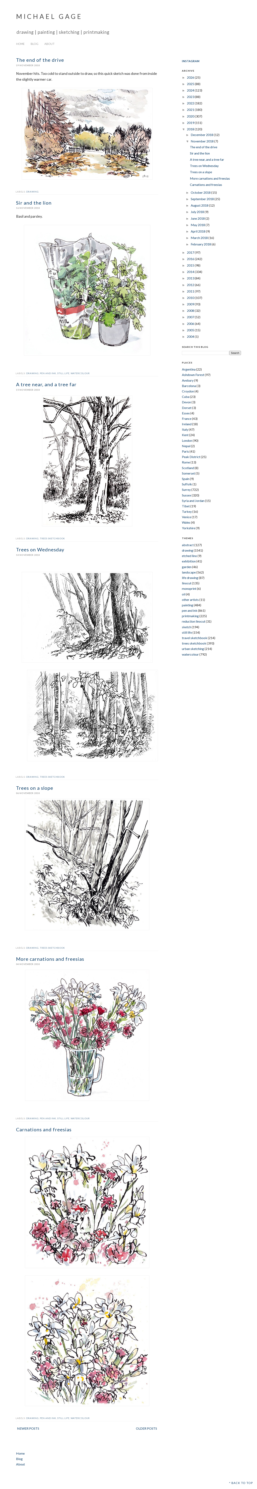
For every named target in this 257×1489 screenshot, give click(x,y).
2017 (191, 252)
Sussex (186, 495)
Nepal (186, 446)
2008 (191, 310)
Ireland (187, 424)
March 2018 (199, 238)
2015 (191, 265)
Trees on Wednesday (40, 549)
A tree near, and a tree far (46, 384)
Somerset (188, 473)
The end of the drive (40, 60)
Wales (186, 522)
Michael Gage (49, 16)
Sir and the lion (34, 203)
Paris (185, 451)
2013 (191, 278)
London (187, 440)
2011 (191, 291)
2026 (191, 77)
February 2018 (201, 244)
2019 (191, 123)
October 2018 (201, 192)
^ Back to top (241, 1483)
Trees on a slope (34, 788)
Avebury (188, 380)
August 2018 (200, 205)
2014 (191, 272)
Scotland (188, 468)
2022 (191, 103)
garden (187, 567)
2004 (191, 336)
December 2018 (202, 135)
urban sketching (193, 649)
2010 (191, 298)
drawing (32, 191)
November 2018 (202, 141)
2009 (191, 304)
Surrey (186, 489)
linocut (186, 583)
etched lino (189, 556)
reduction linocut (193, 621)
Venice (186, 517)
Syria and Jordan (193, 501)
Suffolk (187, 484)
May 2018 (198, 225)
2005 (191, 330)
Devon (186, 402)
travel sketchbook (194, 638)
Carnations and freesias (43, 1129)
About (49, 43)
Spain (185, 479)
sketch (186, 627)
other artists (190, 599)
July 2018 (198, 212)
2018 (191, 129)
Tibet (186, 506)
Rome (186, 462)
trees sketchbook (52, 538)
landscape (189, 572)
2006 (191, 323)
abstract (188, 545)
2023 (191, 97)
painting (187, 605)
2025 (191, 84)
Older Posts (146, 1428)
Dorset (187, 408)
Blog (34, 43)
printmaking (190, 616)
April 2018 (198, 231)
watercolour (80, 373)
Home (20, 43)
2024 (191, 90)
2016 (191, 259)
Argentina (189, 369)
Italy (185, 429)
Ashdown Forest (193, 375)
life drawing (190, 578)
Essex (186, 413)
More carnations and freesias (50, 959)
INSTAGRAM (191, 61)
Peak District (191, 457)
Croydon (188, 391)
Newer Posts (28, 1428)
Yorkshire (188, 528)
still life (63, 373)
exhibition (189, 561)
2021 (191, 109)
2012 (191, 285)
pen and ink (48, 373)
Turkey (187, 511)
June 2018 (198, 218)
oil (183, 594)
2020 (191, 116)
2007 (191, 317)
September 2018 (202, 199)
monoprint (189, 588)
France (186, 418)
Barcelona (189, 386)
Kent (185, 435)
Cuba (185, 397)
